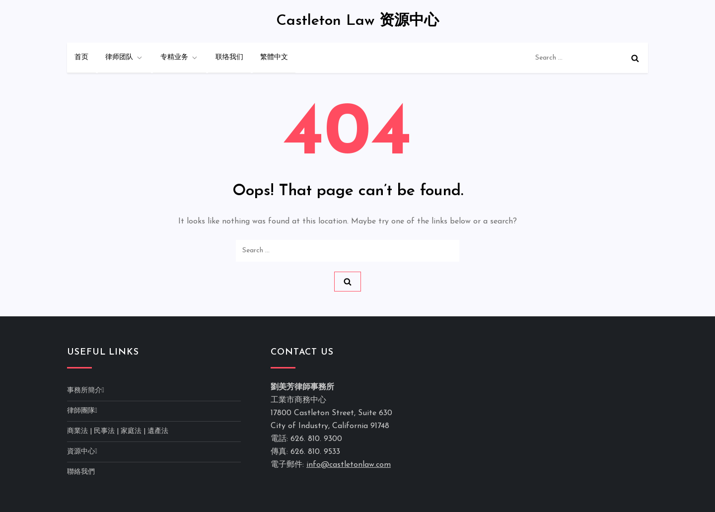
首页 (81, 57)
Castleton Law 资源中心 (357, 21)
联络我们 (229, 57)
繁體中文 (274, 57)
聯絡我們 (81, 472)
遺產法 (157, 431)
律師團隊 (81, 411)
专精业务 (179, 58)
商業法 (77, 431)
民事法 (104, 431)
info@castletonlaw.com (348, 465)
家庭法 (131, 431)
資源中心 (81, 451)
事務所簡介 (84, 390)
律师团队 (124, 58)
